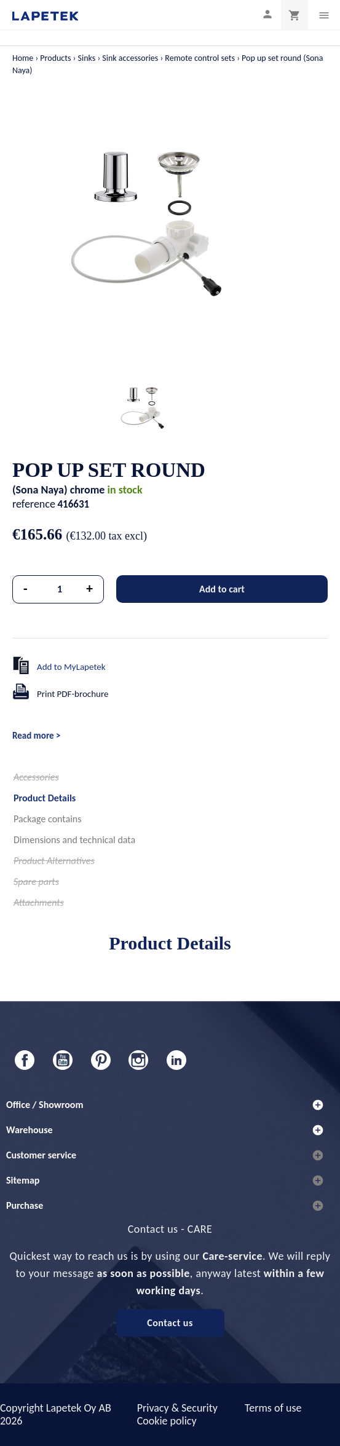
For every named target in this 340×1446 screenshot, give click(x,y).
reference (33, 504)
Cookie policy (167, 1421)
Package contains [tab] (47, 819)
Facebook (24, 1060)
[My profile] (267, 13)
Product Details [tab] (45, 798)
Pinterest (101, 1060)
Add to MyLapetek (71, 666)
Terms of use (273, 1408)
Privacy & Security (177, 1408)
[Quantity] (60, 589)
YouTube (63, 1060)
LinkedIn (176, 1060)
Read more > (36, 735)
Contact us (170, 1323)
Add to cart (222, 589)
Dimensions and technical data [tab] (74, 840)
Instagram (138, 1060)
